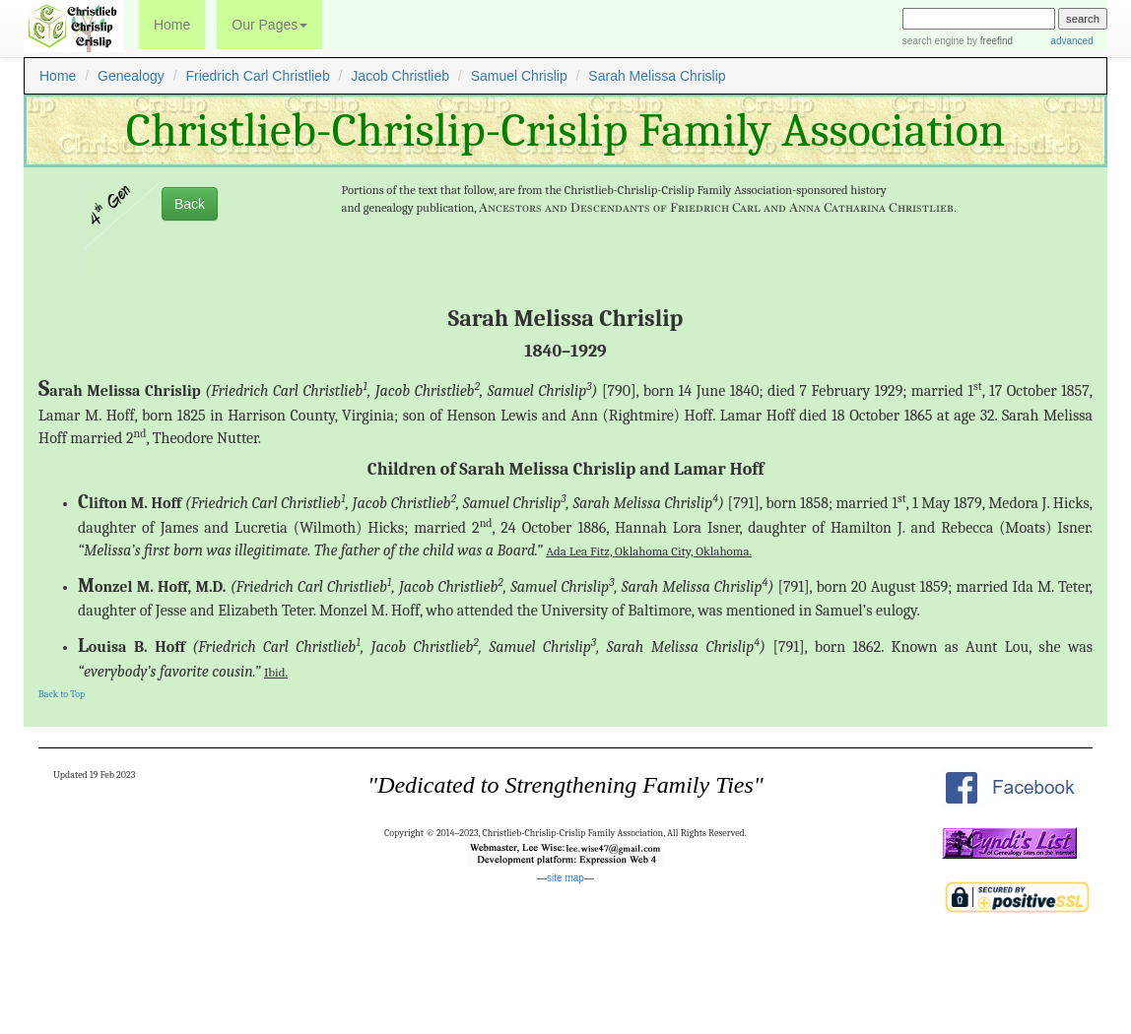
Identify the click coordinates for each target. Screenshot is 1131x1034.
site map (565, 877)
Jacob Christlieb (400, 76)
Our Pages (269, 24)
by (989, 40)
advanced (1069, 40)
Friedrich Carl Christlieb (257, 76)
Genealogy (131, 76)
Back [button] (189, 204)
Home (172, 24)
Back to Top (61, 694)
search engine (933, 40)
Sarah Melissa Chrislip (656, 76)
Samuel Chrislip (519, 76)
